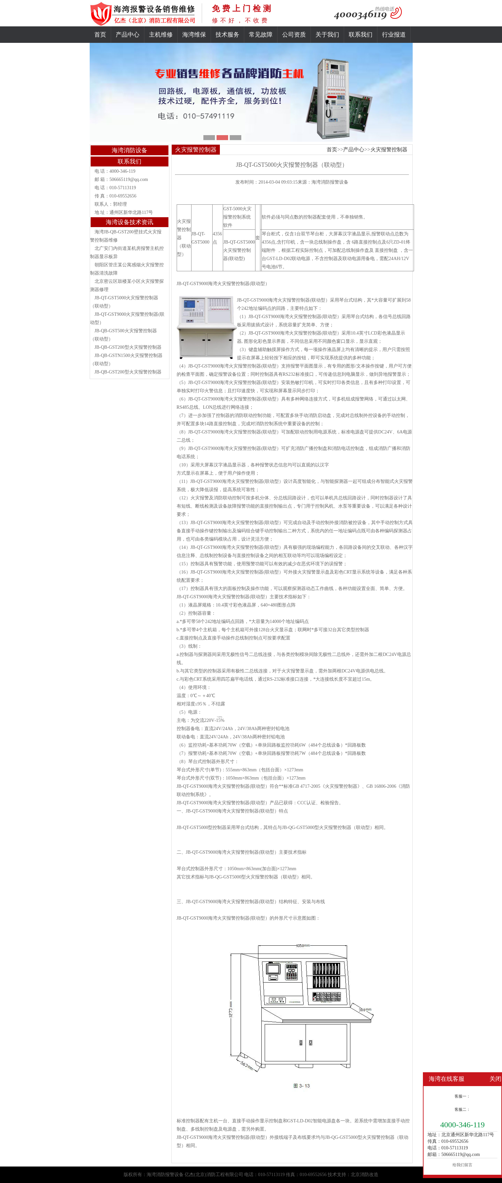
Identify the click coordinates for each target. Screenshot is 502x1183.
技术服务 (227, 34)
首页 (100, 34)
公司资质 (294, 34)
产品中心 (127, 34)
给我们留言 (462, 1165)
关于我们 (327, 34)
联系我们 (360, 34)
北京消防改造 (364, 1174)
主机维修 (161, 34)
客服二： (462, 1109)
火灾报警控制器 (388, 149)
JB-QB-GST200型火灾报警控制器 (128, 347)
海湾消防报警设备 (329, 182)
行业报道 (394, 34)
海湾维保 (194, 34)
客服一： (462, 1096)
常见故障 (261, 34)
